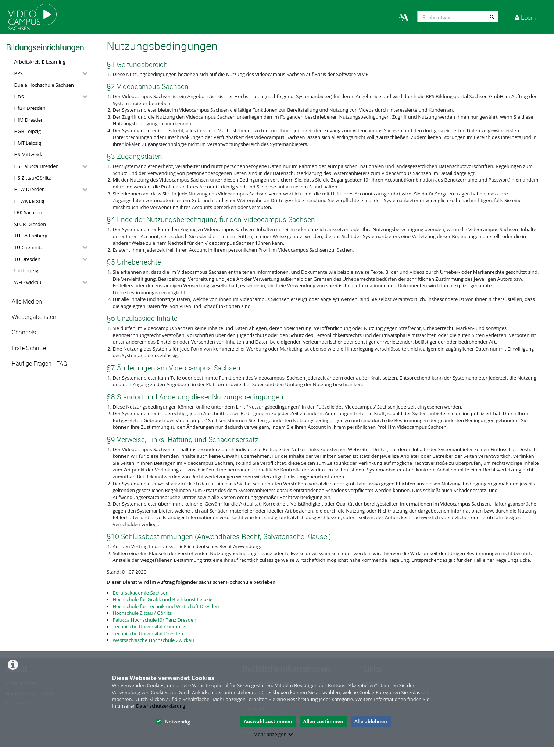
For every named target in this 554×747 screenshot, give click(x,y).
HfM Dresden (29, 119)
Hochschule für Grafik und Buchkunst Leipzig (162, 599)
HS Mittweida (29, 154)
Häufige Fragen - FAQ (39, 363)
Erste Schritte (29, 348)
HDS (19, 96)
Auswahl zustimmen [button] (268, 721)
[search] (451, 16)
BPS (18, 73)
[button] (49, 73)
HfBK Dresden (30, 108)
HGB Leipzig (27, 131)
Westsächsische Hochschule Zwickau (153, 640)
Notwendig (173, 721)
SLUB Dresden (30, 224)
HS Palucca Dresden (36, 166)
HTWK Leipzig (29, 201)
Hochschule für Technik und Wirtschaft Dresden (165, 606)
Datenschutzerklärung (160, 706)
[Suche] (492, 16)
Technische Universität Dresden (147, 633)
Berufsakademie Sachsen (140, 592)
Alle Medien (27, 301)
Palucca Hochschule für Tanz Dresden (154, 620)
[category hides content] (82, 73)
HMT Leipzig (28, 143)
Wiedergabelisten (34, 317)
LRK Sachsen (28, 212)
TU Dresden (27, 259)
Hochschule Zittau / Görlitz (142, 613)
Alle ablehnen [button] (370, 721)
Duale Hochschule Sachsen (44, 85)
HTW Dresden (29, 189)
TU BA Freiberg (30, 235)
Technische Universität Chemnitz (148, 626)
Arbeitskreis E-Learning (40, 61)
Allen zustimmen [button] (323, 721)
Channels (24, 332)
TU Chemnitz (28, 247)
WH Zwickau (28, 282)
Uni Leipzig (26, 270)
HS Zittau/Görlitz (32, 178)
